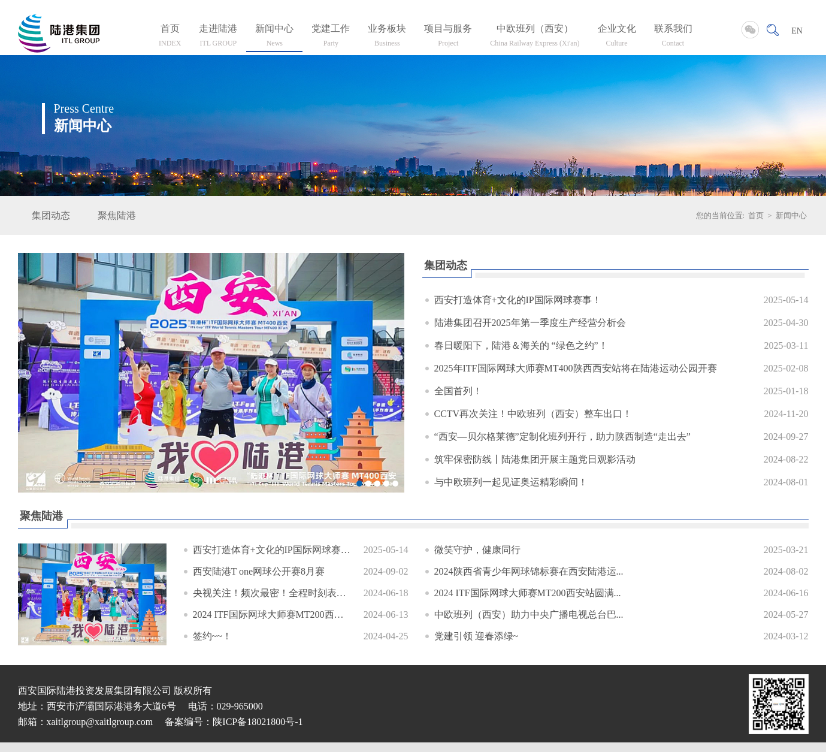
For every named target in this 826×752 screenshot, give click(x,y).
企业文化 (617, 37)
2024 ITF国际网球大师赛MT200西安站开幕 (272, 614)
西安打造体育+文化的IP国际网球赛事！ (517, 300)
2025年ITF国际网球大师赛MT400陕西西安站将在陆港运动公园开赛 (575, 368)
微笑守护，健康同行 (477, 550)
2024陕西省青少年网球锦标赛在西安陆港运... (529, 571)
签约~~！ (212, 636)
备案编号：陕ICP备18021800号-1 (233, 722)
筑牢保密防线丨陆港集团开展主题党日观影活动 (535, 459)
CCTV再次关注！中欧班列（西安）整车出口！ (533, 414)
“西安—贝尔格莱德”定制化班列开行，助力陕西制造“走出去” (562, 436)
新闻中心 (274, 37)
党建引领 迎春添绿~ (476, 636)
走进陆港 (218, 37)
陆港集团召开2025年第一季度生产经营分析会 (530, 323)
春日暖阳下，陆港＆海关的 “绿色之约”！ (521, 345)
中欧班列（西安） (534, 37)
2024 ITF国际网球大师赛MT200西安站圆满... (527, 593)
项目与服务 (448, 37)
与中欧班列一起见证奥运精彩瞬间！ (511, 482)
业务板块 (387, 37)
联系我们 (673, 37)
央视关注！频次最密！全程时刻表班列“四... (272, 593)
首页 (170, 37)
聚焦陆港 (117, 215)
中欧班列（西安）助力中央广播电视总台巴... (529, 614)
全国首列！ (458, 391)
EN (797, 30)
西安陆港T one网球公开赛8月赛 (259, 571)
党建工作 (330, 37)
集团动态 (51, 215)
